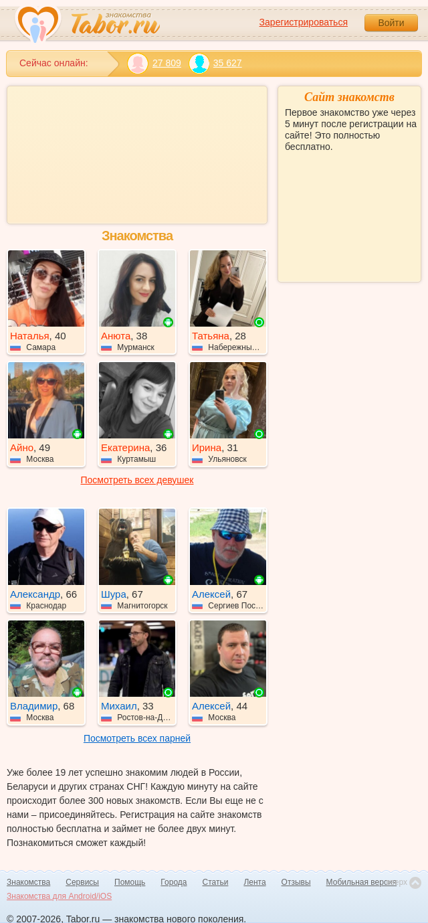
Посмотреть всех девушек (137, 480)
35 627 (215, 63)
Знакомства (28, 882)
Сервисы (82, 882)
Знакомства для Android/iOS (59, 896)
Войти (391, 22)
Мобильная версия (361, 882)
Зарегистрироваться (303, 22)
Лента (254, 882)
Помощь (129, 882)
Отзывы (296, 882)
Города (173, 882)
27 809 (154, 63)
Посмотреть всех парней (137, 738)
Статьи (216, 882)
